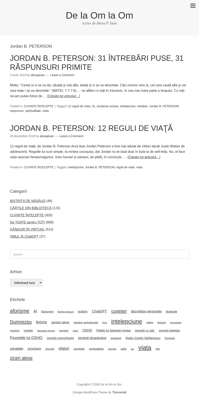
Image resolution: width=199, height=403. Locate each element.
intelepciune (128, 106)
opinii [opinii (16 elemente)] (75, 330)
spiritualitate (33, 110)
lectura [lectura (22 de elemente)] (161, 322)
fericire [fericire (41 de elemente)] (41, 322)
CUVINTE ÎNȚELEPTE (39, 106)
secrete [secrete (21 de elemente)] (49, 348)
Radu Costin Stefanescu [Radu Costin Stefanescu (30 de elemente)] (143, 338)
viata (45, 110)
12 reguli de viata (79, 106)
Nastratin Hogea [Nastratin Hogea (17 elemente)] (46, 330)
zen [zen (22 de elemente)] (157, 348)
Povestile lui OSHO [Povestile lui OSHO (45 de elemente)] (26, 338)
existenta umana (107, 106)
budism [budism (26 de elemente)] (83, 311)
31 (93, 106)
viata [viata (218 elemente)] (144, 347)
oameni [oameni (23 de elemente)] (63, 330)
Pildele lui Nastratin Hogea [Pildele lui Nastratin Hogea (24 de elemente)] (113, 330)
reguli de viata (125, 167)
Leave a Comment (62, 75)
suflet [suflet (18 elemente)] (124, 348)
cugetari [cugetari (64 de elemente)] (119, 311)
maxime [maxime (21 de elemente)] (14, 330)
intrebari (142, 106)
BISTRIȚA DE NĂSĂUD (27, 201)
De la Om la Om (99, 15)
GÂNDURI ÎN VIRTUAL (27, 229)
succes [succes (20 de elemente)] (112, 348)
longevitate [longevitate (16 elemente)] (175, 322)
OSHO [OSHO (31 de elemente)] (87, 330)
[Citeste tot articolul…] (63, 96)
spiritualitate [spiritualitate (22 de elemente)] (96, 348)
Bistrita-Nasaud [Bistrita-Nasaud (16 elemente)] (65, 311)
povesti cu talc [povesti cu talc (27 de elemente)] (144, 330)
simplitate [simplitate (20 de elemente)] (79, 348)
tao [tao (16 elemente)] (132, 349)
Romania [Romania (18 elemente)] (170, 338)
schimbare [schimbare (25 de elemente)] (34, 348)
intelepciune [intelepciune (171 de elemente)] (126, 321)
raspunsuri (17, 110)
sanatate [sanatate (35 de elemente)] (16, 349)
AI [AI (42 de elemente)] (35, 311)
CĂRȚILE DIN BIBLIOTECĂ (30, 208)
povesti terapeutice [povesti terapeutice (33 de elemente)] (92, 338)
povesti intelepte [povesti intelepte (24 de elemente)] (169, 330)
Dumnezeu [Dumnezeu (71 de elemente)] (21, 321)
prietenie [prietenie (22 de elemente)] (116, 338)
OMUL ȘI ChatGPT (24, 236)
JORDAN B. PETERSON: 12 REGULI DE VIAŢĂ (91, 128)
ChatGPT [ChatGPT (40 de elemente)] (99, 311)
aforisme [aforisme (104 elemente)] (19, 311)
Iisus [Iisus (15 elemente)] (104, 322)
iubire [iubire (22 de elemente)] (149, 322)
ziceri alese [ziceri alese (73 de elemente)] (21, 358)
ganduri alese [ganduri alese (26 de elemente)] (60, 322)
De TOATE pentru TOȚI (27, 222)
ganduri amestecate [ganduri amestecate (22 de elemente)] (86, 322)
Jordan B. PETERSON (164, 106)
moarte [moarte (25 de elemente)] (28, 330)
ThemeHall (119, 392)
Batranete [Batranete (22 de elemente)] (47, 311)
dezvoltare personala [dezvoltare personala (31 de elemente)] (146, 311)
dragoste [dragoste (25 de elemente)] (171, 311)
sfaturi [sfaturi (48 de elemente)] (64, 348)
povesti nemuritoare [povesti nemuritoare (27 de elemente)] (60, 338)
